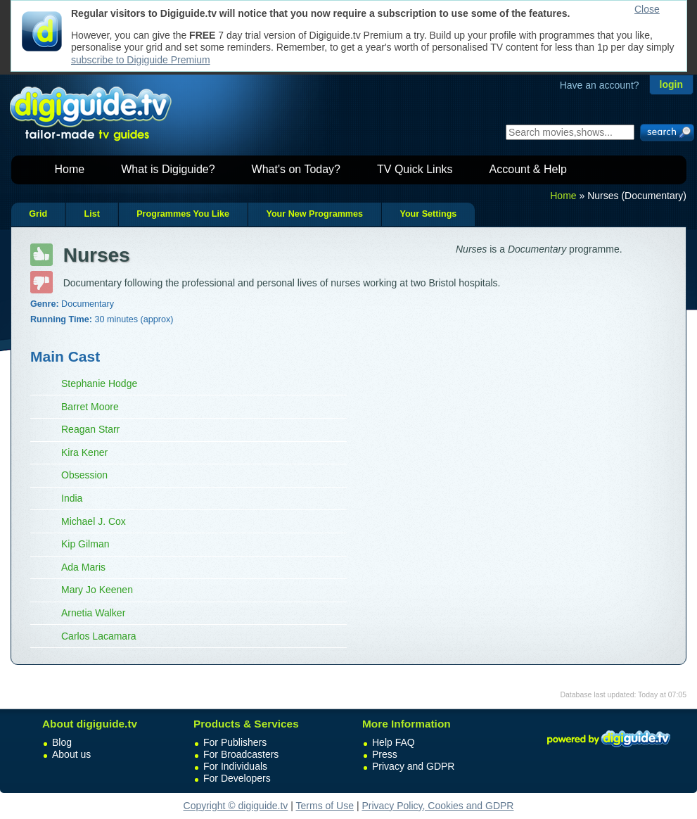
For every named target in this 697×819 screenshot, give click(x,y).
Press (384, 754)
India (71, 498)
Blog (62, 742)
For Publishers (235, 742)
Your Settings (427, 214)
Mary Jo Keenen (97, 589)
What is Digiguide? (168, 169)
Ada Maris (83, 567)
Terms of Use (325, 805)
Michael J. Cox (93, 521)
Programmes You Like (182, 214)
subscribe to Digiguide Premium (140, 59)
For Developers (237, 778)
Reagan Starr (90, 429)
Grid (38, 214)
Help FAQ (393, 742)
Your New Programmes (314, 214)
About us (71, 754)
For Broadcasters (241, 754)
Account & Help (528, 169)
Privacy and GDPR (413, 766)
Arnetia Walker (93, 612)
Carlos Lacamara (98, 636)
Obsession (84, 475)
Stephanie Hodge (99, 383)
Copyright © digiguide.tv (236, 805)
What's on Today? (296, 169)
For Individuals (235, 766)
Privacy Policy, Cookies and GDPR (437, 805)
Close (647, 9)
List (91, 214)
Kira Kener (84, 452)
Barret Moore (90, 406)
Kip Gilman (85, 544)
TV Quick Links (415, 169)
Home (70, 169)
